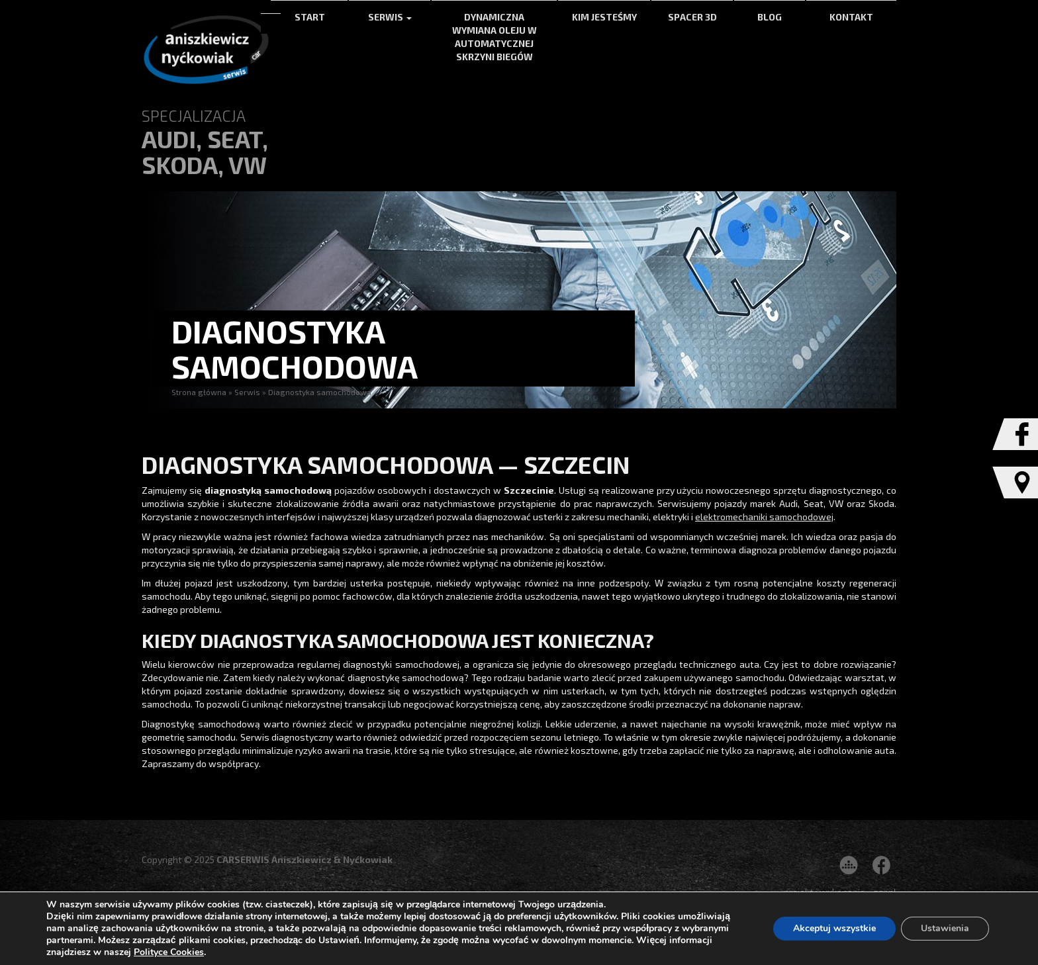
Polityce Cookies (169, 952)
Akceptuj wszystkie (834, 928)
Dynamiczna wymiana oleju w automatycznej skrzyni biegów (494, 36)
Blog (769, 17)
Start (310, 17)
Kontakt (851, 17)
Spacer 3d (692, 17)
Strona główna (198, 391)
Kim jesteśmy (604, 17)
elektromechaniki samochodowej (764, 516)
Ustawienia (945, 928)
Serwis (390, 17)
